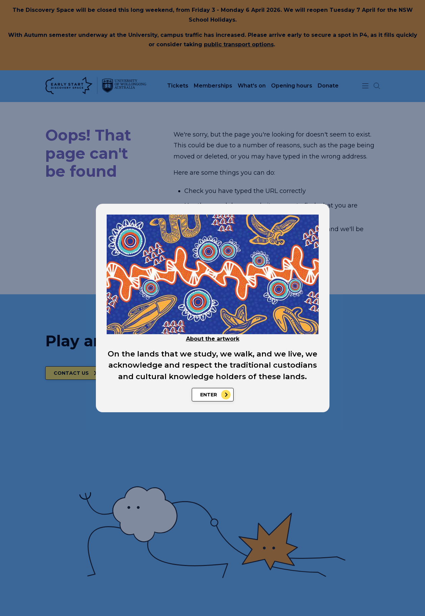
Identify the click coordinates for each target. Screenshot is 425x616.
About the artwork (212, 339)
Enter (208, 395)
